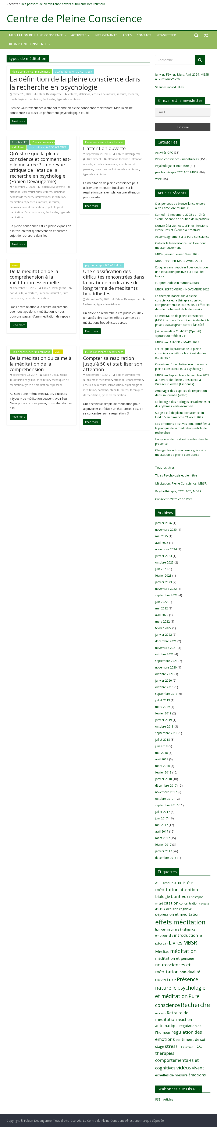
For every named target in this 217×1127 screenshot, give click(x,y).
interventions (42, 197)
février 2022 (163, 628)
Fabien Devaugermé (50, 94)
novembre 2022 (166, 589)
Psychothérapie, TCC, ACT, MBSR (178, 491)
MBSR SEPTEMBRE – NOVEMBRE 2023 (182, 289)
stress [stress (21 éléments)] (171, 1046)
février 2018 (163, 772)
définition (84, 94)
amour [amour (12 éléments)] (168, 883)
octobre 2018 (164, 726)
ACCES (127, 35)
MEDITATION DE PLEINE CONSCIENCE (36, 35)
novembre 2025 (166, 530)
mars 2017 (162, 838)
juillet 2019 (162, 700)
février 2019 (163, 713)
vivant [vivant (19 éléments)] (198, 1068)
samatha (103, 390)
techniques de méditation (123, 169)
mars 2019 (162, 707)
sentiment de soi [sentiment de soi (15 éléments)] (190, 1039)
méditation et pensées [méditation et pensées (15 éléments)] (175, 958)
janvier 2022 (163, 635)
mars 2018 (162, 766)
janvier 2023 (163, 582)
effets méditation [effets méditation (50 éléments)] (180, 922)
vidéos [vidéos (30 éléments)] (183, 1067)
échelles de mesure (103, 94)
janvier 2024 (163, 556)
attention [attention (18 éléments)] (188, 889)
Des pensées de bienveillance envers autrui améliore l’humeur (63, 4)
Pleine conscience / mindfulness (31, 71)
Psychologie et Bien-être (172, 166)
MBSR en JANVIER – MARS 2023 (177, 342)
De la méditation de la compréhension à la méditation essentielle (34, 277)
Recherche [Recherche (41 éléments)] (195, 1005)
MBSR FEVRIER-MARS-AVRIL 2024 (178, 261)
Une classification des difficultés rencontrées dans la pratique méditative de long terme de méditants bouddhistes (113, 282)
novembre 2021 (166, 648)
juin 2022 (161, 602)
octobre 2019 (164, 687)
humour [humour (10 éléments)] (160, 929)
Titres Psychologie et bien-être (176, 475)
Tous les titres (165, 467)
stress (124, 390)
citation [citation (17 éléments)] (171, 903)
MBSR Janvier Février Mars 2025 (177, 254)
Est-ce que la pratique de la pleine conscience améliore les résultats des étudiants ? (180, 353)
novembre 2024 (166, 549)
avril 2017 (161, 831)
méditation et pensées (23, 202)
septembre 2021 (166, 661)
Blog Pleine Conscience (28, 44)
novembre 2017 (166, 792)
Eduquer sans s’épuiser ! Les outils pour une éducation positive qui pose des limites (182, 271)
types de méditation (69, 99)
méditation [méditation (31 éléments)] (183, 950)
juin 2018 (161, 746)
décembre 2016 (166, 858)
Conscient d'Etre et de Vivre (174, 499)
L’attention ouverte (104, 148)
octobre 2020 (164, 674)
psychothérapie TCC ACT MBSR (73, 71)
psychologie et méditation (25, 99)
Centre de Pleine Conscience (74, 18)
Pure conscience (34, 212)
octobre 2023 (164, 562)
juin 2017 (161, 818)
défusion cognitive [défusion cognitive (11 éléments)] (179, 909)
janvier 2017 (163, 851)
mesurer (133, 94)
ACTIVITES (78, 35)
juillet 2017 (162, 812)
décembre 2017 (166, 785)
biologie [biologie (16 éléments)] (162, 896)
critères (72, 94)
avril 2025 (161, 543)
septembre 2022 (166, 595)
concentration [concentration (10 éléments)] (188, 903)
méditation (58, 197)
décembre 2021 (166, 641)
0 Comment (92, 159)
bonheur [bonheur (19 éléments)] (179, 896)
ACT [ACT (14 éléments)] (158, 882)
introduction (115, 385)
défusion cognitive (24, 380)
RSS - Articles (164, 1099)
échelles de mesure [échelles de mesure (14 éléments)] (171, 1075)
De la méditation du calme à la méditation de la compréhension (41, 363)
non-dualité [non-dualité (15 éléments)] (189, 971)
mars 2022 (162, 621)
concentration (134, 380)
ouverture (101, 169)
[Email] (183, 112)
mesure (121, 94)
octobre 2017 (164, 799)
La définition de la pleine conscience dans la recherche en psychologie (75, 82)
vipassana (56, 385)
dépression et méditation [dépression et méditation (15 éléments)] (177, 914)
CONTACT (144, 35)
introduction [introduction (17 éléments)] (186, 935)
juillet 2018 (162, 740)
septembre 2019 (166, 694)
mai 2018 (161, 753)
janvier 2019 (163, 720)
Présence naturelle (50, 293)
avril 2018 (161, 759)
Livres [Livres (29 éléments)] (175, 942)
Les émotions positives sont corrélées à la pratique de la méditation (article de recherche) (182, 428)
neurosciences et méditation (27, 207)
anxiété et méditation (99, 380)
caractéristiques (32, 192)
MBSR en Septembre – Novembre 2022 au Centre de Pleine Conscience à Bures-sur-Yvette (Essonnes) (182, 379)
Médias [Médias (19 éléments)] (162, 951)
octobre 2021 (164, 654)
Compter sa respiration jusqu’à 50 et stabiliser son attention (112, 363)
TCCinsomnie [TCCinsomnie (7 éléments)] (185, 1047)
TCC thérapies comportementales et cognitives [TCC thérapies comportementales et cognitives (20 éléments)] (178, 1057)
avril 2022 (161, 615)
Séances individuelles (169, 87)
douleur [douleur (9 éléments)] (160, 909)
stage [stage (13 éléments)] (159, 1046)
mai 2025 (161, 536)
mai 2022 (161, 608)
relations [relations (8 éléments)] (160, 1013)
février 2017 (163, 844)
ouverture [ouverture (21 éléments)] (165, 979)
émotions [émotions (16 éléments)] (197, 1074)
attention (15, 192)
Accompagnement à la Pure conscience (182, 237)
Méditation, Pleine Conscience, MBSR (181, 483)
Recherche (49, 99)
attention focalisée (119, 159)
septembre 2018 (166, 733)
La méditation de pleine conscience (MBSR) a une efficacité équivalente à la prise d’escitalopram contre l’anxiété (182, 320)
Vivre (15, 265)
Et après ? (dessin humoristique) (177, 283)
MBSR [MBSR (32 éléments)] (190, 942)
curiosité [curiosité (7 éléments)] (204, 903)
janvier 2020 (163, 680)
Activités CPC (19, 142)
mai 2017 (161, 825)
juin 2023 (161, 569)
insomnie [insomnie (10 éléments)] (173, 929)
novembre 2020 (166, 667)
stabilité (115, 390)
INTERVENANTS (106, 35)
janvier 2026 (163, 523)
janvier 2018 (163, 779)
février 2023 (163, 575)
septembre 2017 (166, 805)
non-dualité (17, 293)
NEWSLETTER (166, 35)
